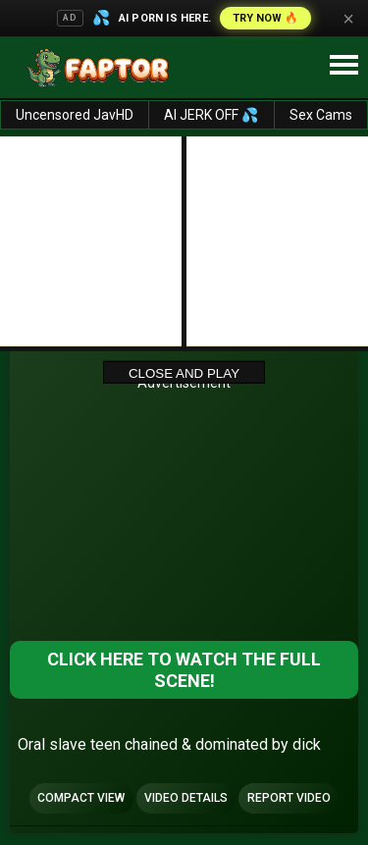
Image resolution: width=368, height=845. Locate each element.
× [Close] (348, 18)
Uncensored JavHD (74, 115)
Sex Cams (320, 115)
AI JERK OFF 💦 (211, 115)
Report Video (289, 798)
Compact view (81, 798)
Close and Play (184, 372)
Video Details (186, 798)
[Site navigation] (343, 65)
